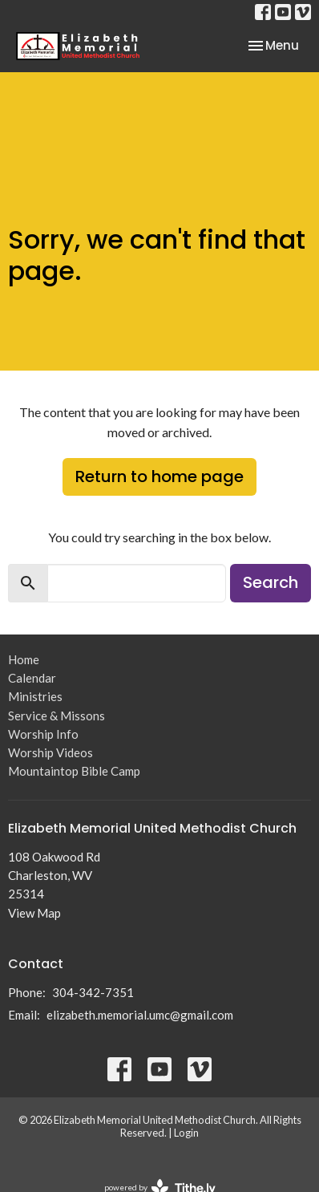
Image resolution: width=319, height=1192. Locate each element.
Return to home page (159, 476)
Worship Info (43, 734)
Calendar (32, 678)
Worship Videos (50, 752)
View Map (34, 913)
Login (186, 1132)
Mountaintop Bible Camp (74, 771)
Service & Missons (56, 715)
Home (23, 659)
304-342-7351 (93, 992)
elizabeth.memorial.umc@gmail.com (139, 1015)
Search (270, 582)
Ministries (35, 696)
